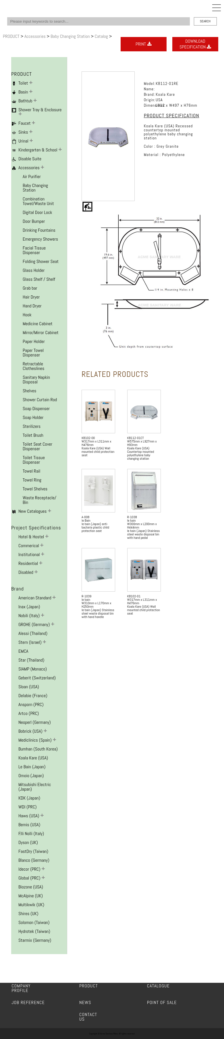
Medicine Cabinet (38, 324)
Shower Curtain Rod (40, 400)
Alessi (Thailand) (32, 633)
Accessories (35, 36)
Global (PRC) (29, 878)
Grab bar (30, 288)
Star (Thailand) (31, 660)
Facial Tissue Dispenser (34, 250)
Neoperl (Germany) (34, 722)
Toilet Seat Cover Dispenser (37, 446)
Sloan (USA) (28, 687)
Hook (27, 315)
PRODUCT (11, 36)
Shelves (29, 391)
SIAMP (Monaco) (32, 669)
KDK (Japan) (29, 798)
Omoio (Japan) (31, 776)
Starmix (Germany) (34, 940)
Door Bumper (34, 221)
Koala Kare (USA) (33, 758)
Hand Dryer (32, 306)
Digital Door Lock (37, 212)
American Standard (35, 598)
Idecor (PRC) (29, 869)
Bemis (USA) (29, 825)
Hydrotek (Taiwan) (34, 931)
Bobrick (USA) (31, 731)
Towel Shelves (35, 489)
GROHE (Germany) (34, 624)
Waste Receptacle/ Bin (39, 500)
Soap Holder (33, 417)
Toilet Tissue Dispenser (34, 460)
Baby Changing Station (71, 36)
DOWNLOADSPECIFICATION (195, 44)
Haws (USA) (29, 816)
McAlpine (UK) (30, 896)
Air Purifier (32, 177)
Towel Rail (31, 471)
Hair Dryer (31, 297)
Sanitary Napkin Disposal (36, 379)
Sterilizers (31, 426)
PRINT (144, 44)
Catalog (102, 36)
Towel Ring (32, 480)
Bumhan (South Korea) (38, 749)
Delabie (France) (32, 696)
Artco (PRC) (28, 713)
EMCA (23, 651)
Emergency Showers (40, 239)
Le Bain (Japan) (32, 767)
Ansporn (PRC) (31, 704)
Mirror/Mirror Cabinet (41, 333)
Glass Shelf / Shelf (39, 279)
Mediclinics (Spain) (35, 740)
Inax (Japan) (29, 607)
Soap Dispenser (36, 409)
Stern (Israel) (30, 642)
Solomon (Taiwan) (34, 922)
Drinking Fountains (39, 230)
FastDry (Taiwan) (33, 851)
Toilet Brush (33, 435)
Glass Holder (34, 270)
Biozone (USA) (30, 887)
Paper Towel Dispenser (33, 352)
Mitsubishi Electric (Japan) (34, 786)
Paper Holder (34, 341)
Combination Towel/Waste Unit (38, 201)
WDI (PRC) (27, 807)
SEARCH (205, 21)
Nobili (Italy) (29, 616)
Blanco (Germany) (33, 860)
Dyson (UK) (28, 842)
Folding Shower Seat (41, 261)
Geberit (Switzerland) (37, 678)
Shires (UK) (28, 914)
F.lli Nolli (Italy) (31, 834)
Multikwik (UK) (31, 905)
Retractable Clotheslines (33, 366)
